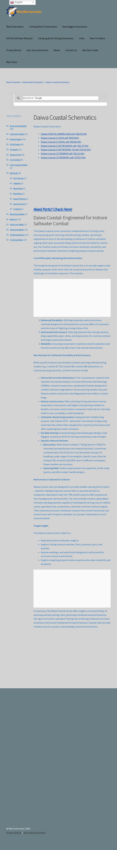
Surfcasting (19, 204)
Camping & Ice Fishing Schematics (56, 38)
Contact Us (71, 50)
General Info (16, 154)
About (57, 50)
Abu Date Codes (90, 50)
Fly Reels (14, 149)
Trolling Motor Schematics (43, 26)
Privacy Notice (13, 50)
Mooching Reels (17, 214)
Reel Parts (11, 62)
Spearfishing (19, 198)
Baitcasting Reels (18, 126)
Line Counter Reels (18, 165)
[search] (60, 98)
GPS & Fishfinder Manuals (19, 38)
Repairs (13, 219)
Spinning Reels (17, 229)
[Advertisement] (95, 757)
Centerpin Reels (17, 134)
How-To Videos (97, 38)
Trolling (17, 209)
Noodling (17, 193)
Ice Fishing (15, 159)
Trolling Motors (17, 234)
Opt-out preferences (37, 50)
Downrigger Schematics (74, 26)
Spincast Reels (17, 224)
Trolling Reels (16, 239)
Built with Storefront (34, 832)
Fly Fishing (18, 178)
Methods (14, 173)
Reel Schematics (15, 26)
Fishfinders (15, 144)
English (16, 2)
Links (81, 38)
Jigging (16, 183)
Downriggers (16, 139)
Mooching (18, 188)
